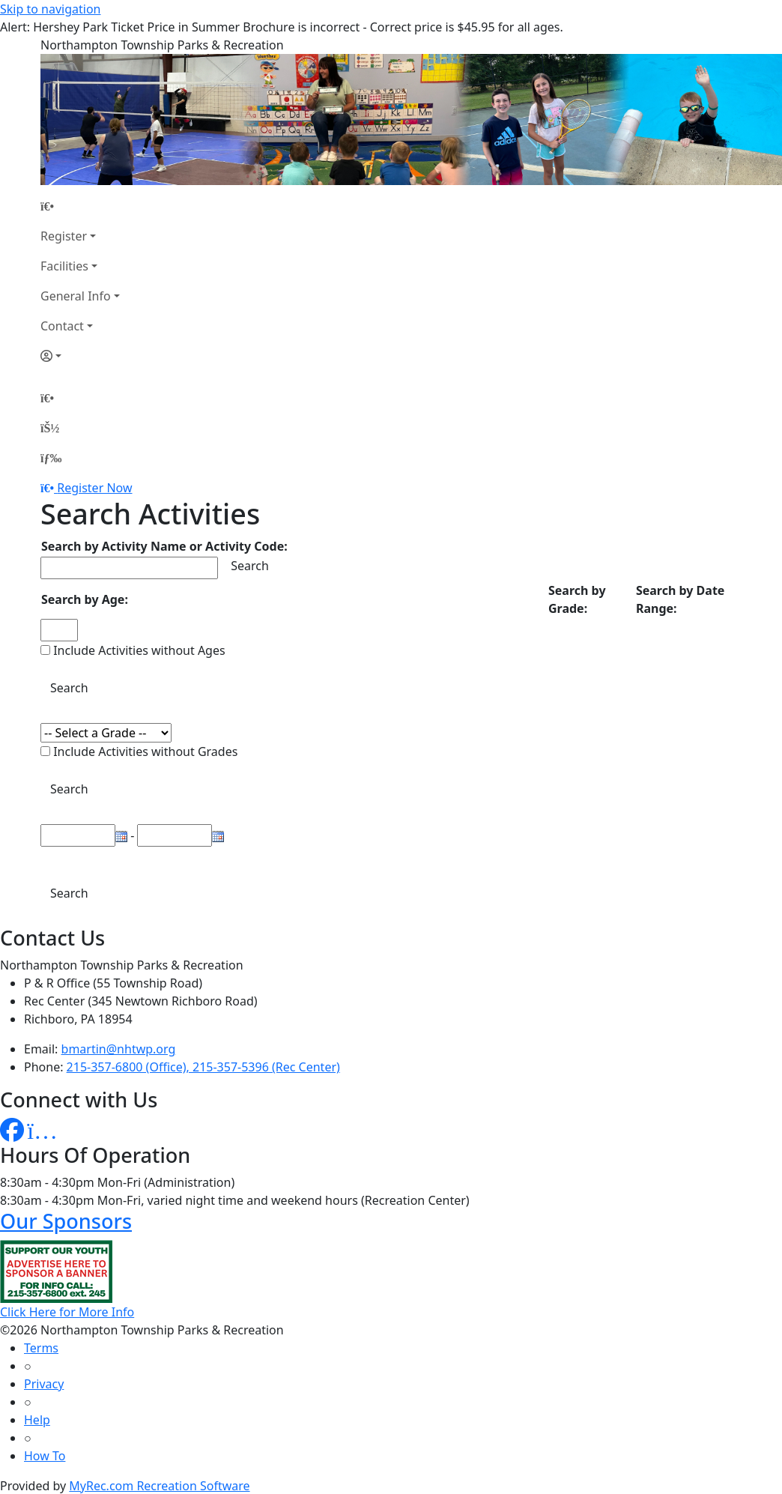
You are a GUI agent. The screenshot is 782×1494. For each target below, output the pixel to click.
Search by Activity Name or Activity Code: (164, 546)
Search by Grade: (577, 599)
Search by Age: (84, 599)
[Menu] (50, 458)
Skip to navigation (50, 9)
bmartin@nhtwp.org (118, 1049)
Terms (41, 1348)
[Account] (80, 356)
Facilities (64, 266)
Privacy (44, 1384)
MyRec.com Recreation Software (159, 1486)
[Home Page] (80, 206)
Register (63, 236)
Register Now (94, 488)
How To (44, 1456)
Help (37, 1420)
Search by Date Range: (680, 599)
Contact (62, 326)
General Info (75, 296)
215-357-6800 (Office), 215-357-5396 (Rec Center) (203, 1067)
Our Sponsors (66, 1221)
